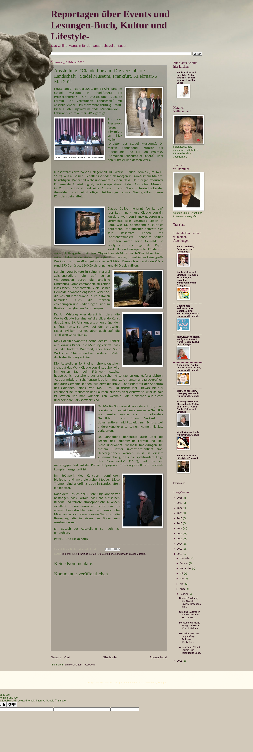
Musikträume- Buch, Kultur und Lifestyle (188, 433)
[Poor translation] (12, 704)
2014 (180, 543)
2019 (180, 518)
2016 (180, 533)
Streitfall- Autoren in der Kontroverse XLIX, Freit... (189, 615)
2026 (180, 497)
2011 (180, 660)
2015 (180, 538)
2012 (180, 554)
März (183, 588)
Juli (182, 573)
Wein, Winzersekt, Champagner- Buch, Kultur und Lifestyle (188, 393)
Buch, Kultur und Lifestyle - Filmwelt (187, 456)
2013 (180, 548)
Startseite (110, 657)
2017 (180, 528)
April (182, 583)
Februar (184, 594)
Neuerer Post (60, 657)
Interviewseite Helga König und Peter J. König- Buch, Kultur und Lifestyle (188, 340)
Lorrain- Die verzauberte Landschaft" (108, 554)
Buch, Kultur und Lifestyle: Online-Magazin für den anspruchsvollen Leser (186, 77)
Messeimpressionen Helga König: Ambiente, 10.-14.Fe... (189, 637)
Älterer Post (158, 657)
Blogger (162, 682)
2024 (180, 508)
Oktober (184, 563)
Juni (182, 578)
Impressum (179, 483)
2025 (180, 503)
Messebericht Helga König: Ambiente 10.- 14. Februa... (189, 625)
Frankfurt (83, 554)
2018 (180, 523)
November (185, 558)
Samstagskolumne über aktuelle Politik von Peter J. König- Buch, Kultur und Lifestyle (188, 406)
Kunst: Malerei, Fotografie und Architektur (185, 249)
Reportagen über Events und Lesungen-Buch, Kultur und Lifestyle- (110, 25)
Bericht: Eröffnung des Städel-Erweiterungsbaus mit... (190, 602)
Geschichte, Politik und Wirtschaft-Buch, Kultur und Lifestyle (189, 367)
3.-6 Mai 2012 (69, 554)
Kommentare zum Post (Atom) (79, 664)
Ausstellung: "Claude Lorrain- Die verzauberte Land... (190, 650)
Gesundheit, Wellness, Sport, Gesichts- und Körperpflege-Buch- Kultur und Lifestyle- (188, 310)
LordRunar (137, 682)
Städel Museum (137, 554)
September (186, 568)
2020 (180, 513)
